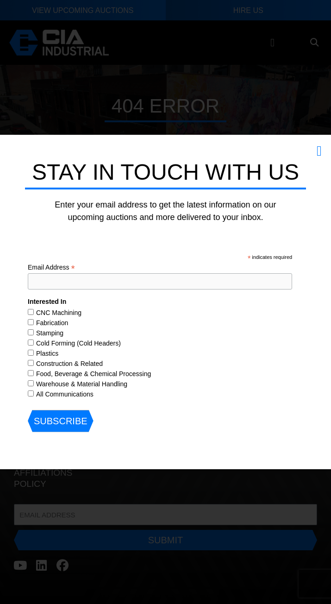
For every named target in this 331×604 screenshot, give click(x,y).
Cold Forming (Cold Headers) (78, 343)
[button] (319, 151)
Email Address (51, 267)
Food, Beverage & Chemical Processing (93, 374)
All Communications (65, 394)
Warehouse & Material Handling (81, 384)
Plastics (47, 353)
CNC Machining (58, 312)
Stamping (49, 333)
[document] (165, 302)
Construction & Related (69, 363)
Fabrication (52, 323)
